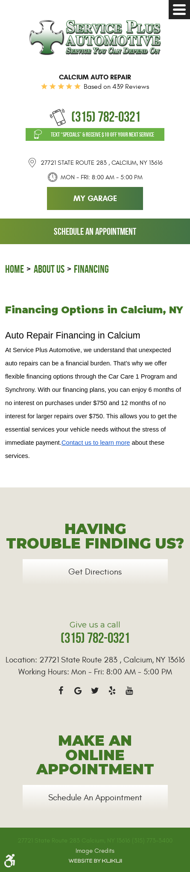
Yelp (112, 690)
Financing (91, 269)
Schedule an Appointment (95, 231)
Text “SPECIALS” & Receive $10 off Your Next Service (102, 134)
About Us (49, 269)
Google (78, 690)
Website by (95, 860)
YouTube (129, 690)
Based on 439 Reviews (116, 86)
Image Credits (95, 851)
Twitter (95, 690)
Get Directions (95, 572)
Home (14, 269)
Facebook (61, 690)
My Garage (95, 198)
